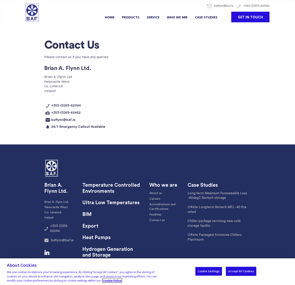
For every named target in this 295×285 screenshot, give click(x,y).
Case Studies (206, 17)
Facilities (155, 214)
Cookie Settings (209, 271)
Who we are (177, 17)
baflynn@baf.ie (220, 6)
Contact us (157, 220)
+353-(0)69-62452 (62, 113)
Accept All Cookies (241, 271)
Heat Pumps (96, 237)
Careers (154, 198)
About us (155, 193)
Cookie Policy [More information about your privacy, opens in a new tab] (112, 280)
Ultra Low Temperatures (111, 202)
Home (110, 17)
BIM (87, 214)
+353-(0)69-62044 (253, 6)
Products (130, 17)
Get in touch (250, 17)
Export (90, 226)
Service (153, 17)
